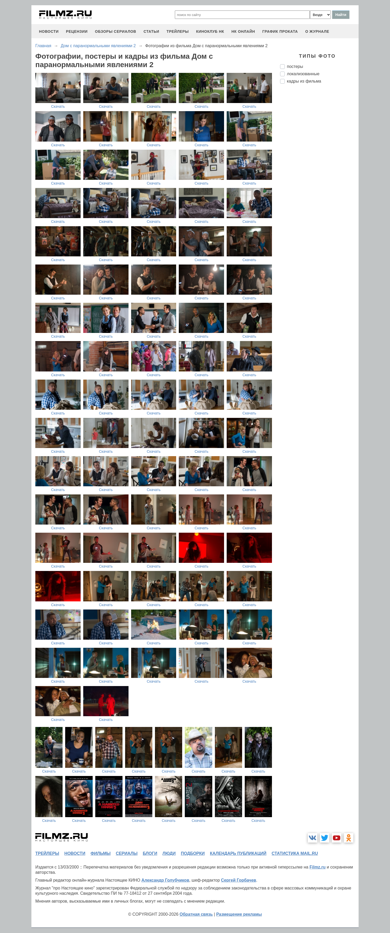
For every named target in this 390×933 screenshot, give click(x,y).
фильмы (100, 853)
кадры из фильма (304, 81)
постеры (295, 66)
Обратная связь (196, 914)
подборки (193, 853)
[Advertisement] (319, 175)
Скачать (58, 106)
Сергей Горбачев (238, 880)
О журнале (317, 31)
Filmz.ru (317, 867)
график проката (280, 31)
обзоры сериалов (115, 31)
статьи (151, 31)
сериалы (126, 853)
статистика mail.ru (295, 853)
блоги (150, 853)
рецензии (77, 31)
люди (169, 853)
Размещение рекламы (239, 914)
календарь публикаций (238, 853)
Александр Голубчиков (165, 880)
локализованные (303, 74)
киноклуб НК (210, 31)
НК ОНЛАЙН (243, 31)
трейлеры (177, 31)
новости (49, 31)
